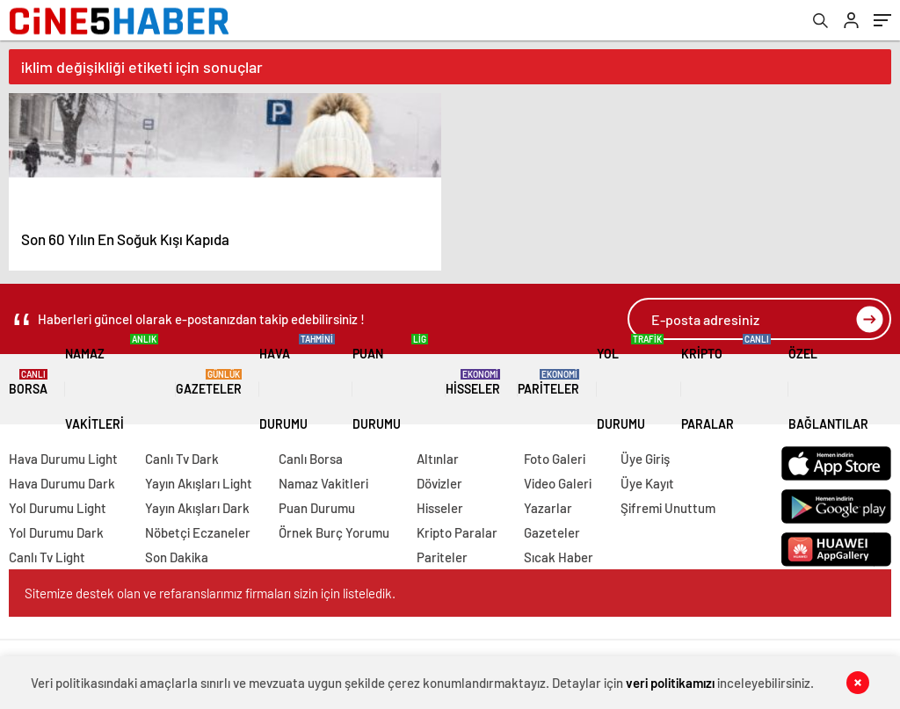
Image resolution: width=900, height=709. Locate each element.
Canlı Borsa (311, 459)
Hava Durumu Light (63, 459)
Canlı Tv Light (47, 557)
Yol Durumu (630, 382)
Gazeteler (209, 382)
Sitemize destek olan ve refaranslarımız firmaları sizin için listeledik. (210, 593)
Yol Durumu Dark (56, 532)
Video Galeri (558, 483)
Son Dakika (176, 557)
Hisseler (473, 382)
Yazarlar (548, 508)
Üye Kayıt (647, 483)
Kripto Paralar (726, 382)
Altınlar (438, 459)
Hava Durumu (297, 382)
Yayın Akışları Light (198, 483)
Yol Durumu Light (57, 508)
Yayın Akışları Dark (197, 508)
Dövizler (439, 483)
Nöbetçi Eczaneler (197, 532)
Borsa (28, 382)
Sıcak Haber (558, 557)
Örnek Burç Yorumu (334, 532)
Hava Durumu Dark (62, 483)
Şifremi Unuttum (668, 508)
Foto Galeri (554, 459)
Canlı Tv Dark (182, 459)
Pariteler (548, 382)
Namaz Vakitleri (111, 382)
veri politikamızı (670, 683)
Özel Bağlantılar (839, 382)
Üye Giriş (645, 459)
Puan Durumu (390, 382)
